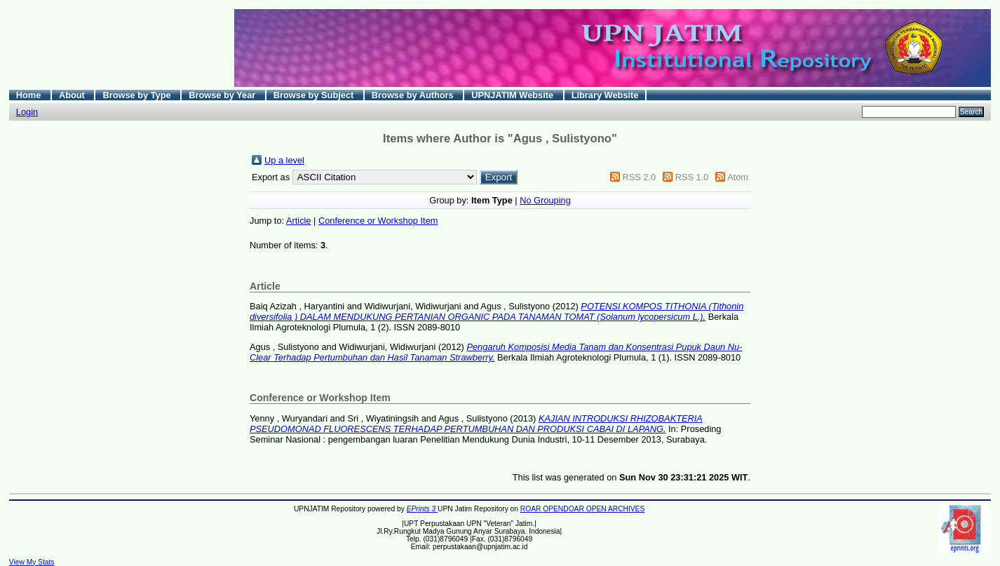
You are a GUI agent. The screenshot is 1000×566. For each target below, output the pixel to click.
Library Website (605, 95)
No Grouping (545, 200)
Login (27, 112)
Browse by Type (137, 95)
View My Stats (32, 562)
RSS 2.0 (639, 177)
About (73, 95)
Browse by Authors (414, 95)
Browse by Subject (314, 95)
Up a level (284, 160)
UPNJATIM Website (513, 95)
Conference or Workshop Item (378, 220)
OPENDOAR (564, 509)
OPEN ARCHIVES (615, 509)
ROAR (531, 509)
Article (298, 220)
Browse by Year (223, 95)
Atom (737, 177)
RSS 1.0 (692, 177)
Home (29, 95)
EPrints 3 (422, 509)
